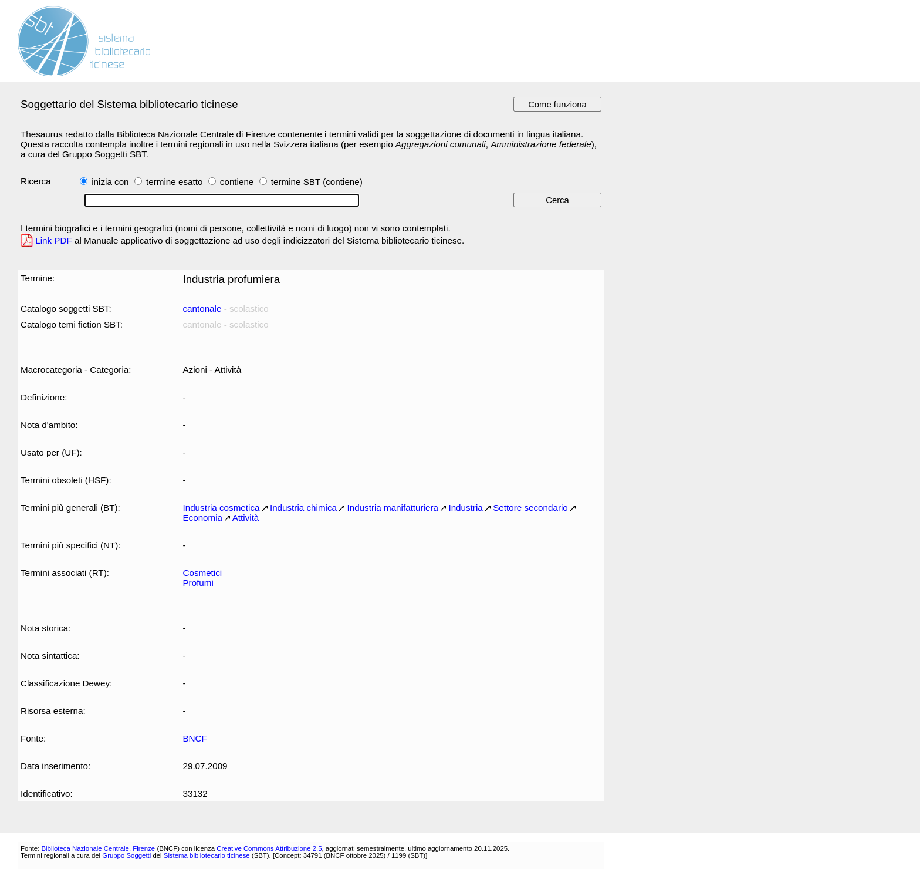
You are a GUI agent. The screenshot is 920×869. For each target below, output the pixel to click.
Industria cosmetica (220, 508)
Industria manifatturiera (392, 508)
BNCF (194, 738)
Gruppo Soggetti (126, 855)
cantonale (201, 309)
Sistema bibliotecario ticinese (207, 855)
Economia (202, 518)
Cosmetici (202, 573)
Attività (245, 518)
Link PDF (53, 240)
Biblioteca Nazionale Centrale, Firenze (98, 848)
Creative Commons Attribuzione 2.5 (269, 848)
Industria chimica (303, 508)
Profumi (197, 583)
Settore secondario (530, 508)
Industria (465, 508)
